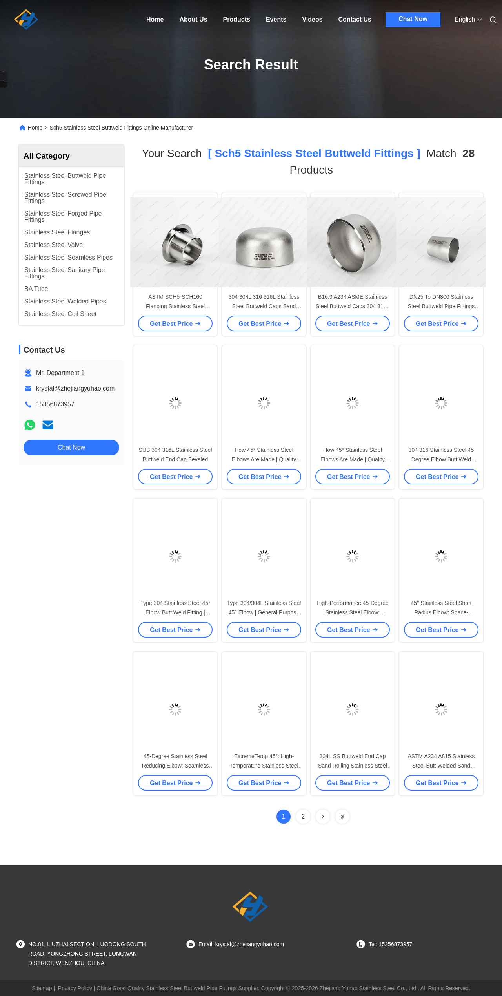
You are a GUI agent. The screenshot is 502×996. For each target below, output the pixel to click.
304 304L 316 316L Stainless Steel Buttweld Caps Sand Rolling (264, 306)
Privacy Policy (75, 988)
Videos (312, 19)
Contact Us (354, 19)
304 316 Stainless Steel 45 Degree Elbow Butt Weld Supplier (441, 459)
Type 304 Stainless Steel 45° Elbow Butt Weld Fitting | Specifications (175, 612)
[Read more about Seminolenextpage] (323, 817)
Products (236, 19)
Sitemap (42, 988)
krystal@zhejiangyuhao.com (75, 388)
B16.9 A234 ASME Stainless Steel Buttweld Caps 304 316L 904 (352, 306)
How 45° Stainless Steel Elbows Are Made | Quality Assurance (264, 459)
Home (155, 19)
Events (276, 19)
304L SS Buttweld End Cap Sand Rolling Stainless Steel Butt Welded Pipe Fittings (352, 765)
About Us (193, 19)
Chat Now (412, 19)
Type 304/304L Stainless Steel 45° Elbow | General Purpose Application (264, 612)
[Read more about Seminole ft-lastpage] (342, 817)
